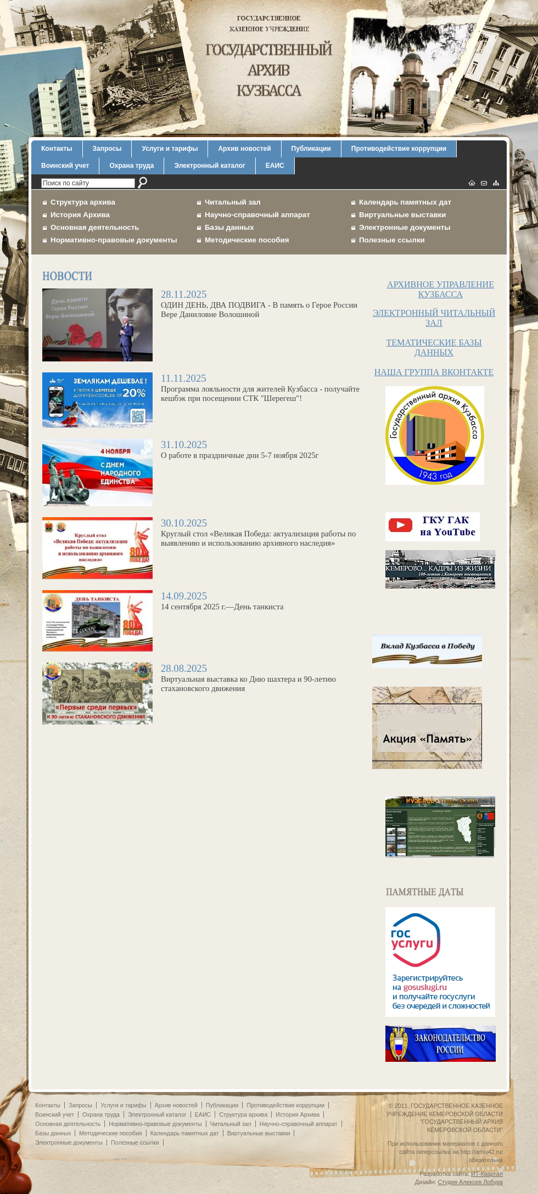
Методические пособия (247, 240)
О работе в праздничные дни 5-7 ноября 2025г (202, 452)
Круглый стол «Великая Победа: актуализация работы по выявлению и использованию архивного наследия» (202, 535)
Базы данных (229, 227)
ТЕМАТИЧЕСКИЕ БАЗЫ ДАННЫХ (433, 347)
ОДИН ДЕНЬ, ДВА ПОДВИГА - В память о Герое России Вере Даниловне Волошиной (202, 306)
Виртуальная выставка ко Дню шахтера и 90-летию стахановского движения (202, 681)
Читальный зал (233, 202)
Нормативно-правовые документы (114, 240)
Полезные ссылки (392, 240)
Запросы (107, 148)
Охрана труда (131, 165)
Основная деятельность (95, 227)
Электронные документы (405, 227)
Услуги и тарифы (170, 148)
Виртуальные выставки (402, 215)
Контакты (56, 148)
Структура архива (83, 202)
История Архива (80, 215)
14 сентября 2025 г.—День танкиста (202, 603)
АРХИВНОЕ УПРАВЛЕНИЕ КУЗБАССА (440, 289)
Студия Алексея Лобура (470, 1182)
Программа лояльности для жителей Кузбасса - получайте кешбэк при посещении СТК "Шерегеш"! (202, 390)
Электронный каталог (209, 165)
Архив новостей (244, 148)
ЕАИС (275, 165)
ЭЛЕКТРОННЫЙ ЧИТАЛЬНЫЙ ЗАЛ (434, 317)
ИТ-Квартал (487, 1173)
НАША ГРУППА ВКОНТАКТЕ (434, 372)
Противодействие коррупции (398, 148)
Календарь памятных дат (405, 202)
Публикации (311, 148)
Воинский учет (65, 165)
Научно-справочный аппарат (257, 215)
